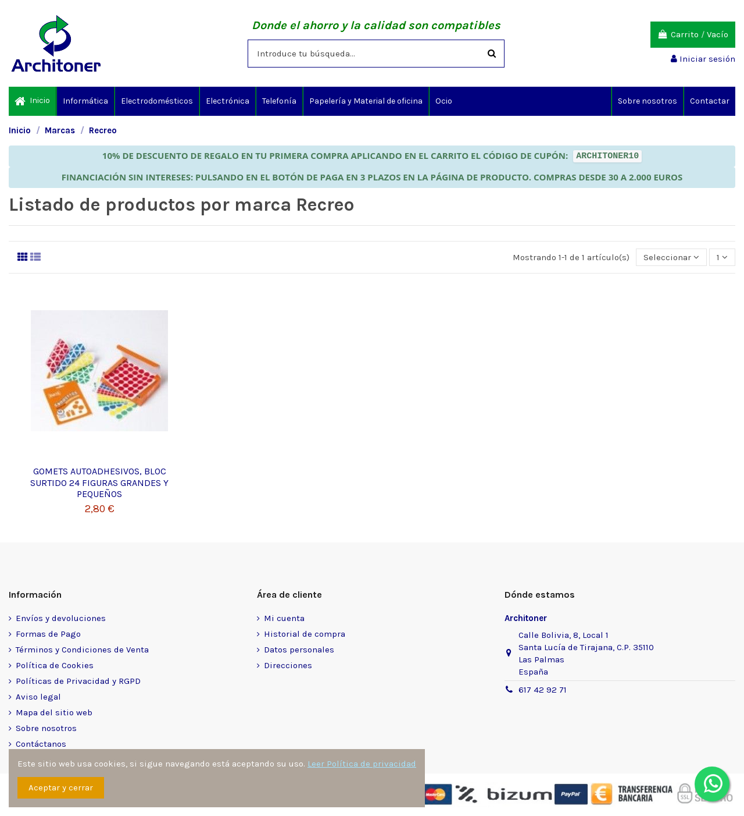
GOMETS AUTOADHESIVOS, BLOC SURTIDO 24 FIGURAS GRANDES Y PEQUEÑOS (99, 482)
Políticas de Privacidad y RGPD (78, 681)
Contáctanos (41, 744)
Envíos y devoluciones (61, 618)
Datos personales (299, 649)
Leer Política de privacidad (361, 763)
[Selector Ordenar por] (671, 258)
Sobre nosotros (46, 728)
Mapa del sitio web (54, 712)
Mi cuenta (284, 618)
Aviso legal (38, 696)
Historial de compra (304, 634)
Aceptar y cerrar (60, 787)
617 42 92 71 (542, 689)
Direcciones (288, 665)
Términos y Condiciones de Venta (82, 649)
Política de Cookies (55, 665)
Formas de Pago (48, 634)
